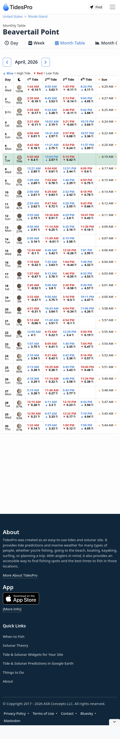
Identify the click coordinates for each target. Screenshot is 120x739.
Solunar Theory (15, 645)
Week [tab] (36, 43)
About (8, 681)
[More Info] (12, 609)
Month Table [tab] (70, 43)
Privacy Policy (15, 713)
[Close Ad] (114, 722)
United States (13, 16)
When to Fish (13, 636)
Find (96, 7)
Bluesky (86, 713)
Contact (67, 713)
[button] (7, 62)
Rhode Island (38, 16)
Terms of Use (43, 713)
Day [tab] (11, 43)
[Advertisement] (60, 477)
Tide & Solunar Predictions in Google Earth (38, 663)
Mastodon (12, 720)
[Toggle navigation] (112, 7)
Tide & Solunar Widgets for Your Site (33, 654)
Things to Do (13, 672)
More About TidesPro (20, 575)
